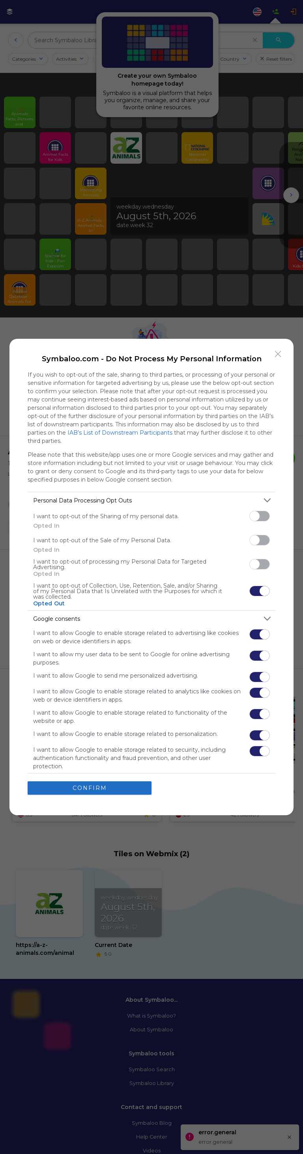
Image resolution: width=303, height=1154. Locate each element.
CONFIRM (90, 788)
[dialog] (151, 577)
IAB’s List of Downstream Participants (119, 432)
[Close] (278, 354)
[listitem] (151, 500)
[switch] (259, 516)
